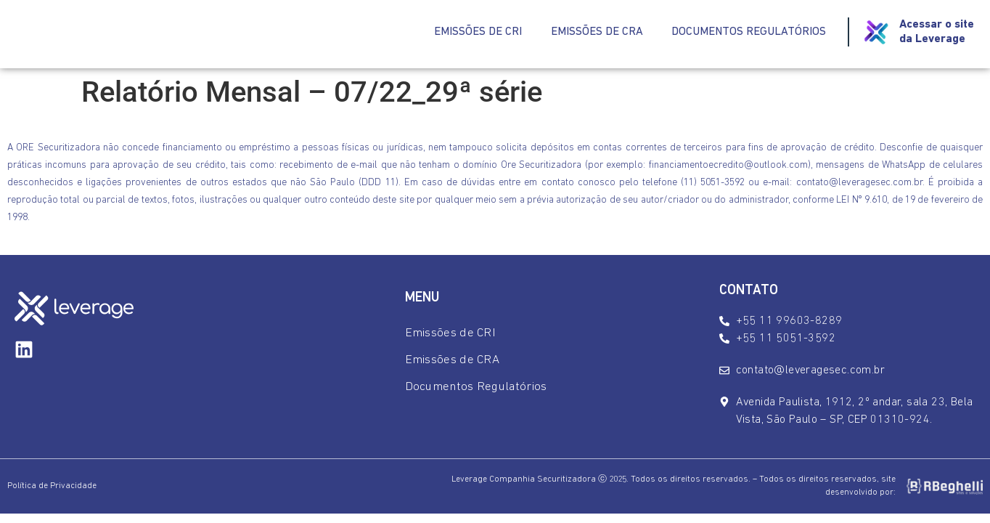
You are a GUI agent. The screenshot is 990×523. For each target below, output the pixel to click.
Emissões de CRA (596, 32)
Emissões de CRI (477, 32)
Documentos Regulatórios (748, 32)
